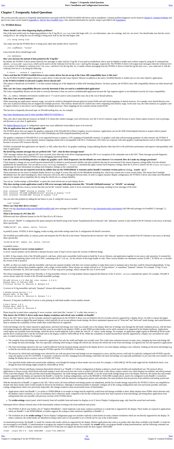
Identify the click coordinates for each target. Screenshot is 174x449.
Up (87, 444)
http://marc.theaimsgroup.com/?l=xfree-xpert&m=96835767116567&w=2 (33, 116)
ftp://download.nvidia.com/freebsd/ (107, 212)
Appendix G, (46, 20)
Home (87, 446)
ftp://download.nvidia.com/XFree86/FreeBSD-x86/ (34, 212)
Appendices (121, 20)
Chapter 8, (156, 18)
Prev (3, 5)
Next (171, 5)
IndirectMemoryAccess (16, 127)
